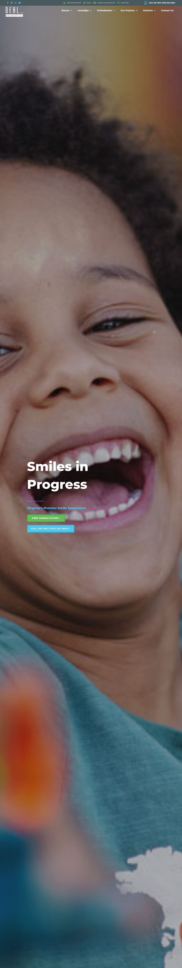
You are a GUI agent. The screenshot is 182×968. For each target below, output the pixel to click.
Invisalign (84, 10)
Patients (149, 10)
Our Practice (129, 10)
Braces (67, 10)
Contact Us (167, 10)
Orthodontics (106, 10)
